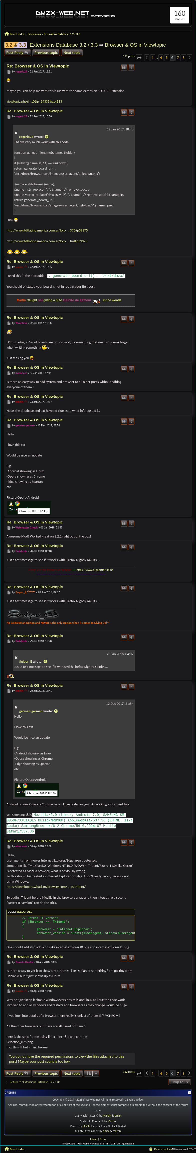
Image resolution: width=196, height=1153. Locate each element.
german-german (25, 425)
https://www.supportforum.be (95, 570)
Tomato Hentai (24, 962)
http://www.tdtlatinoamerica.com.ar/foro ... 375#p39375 (47, 230)
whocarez (21, 846)
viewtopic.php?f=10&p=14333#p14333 (34, 101)
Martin (107, 1115)
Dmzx (117, 1115)
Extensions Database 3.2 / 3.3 (64, 45)
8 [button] (183, 57)
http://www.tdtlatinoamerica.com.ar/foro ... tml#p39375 (47, 241)
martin (19, 267)
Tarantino (21, 323)
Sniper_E (21, 592)
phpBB (86, 1126)
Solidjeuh (21, 551)
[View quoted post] (46, 136)
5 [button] (167, 57)
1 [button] (153, 57)
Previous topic (46, 52)
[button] (139, 57)
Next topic (71, 52)
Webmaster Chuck (27, 527)
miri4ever (21, 373)
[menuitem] (160, 1149)
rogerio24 (21, 71)
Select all (24, 911)
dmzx (106, 1131)
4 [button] (161, 57)
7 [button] (178, 57)
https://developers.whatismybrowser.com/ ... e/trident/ (46, 887)
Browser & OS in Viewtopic (135, 45)
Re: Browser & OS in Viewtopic (38, 66)
